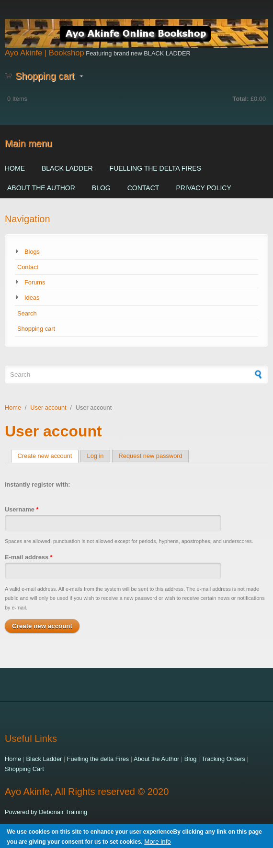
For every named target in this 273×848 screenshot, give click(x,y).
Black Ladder (67, 168)
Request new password (150, 455)
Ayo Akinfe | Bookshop (44, 52)
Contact (143, 188)
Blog (101, 188)
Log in (95, 455)
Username (21, 509)
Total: (241, 98)
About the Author (41, 188)
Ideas (31, 297)
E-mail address (29, 557)
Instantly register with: (37, 484)
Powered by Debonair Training (46, 811)
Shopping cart (36, 328)
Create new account (48, 455)
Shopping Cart (24, 768)
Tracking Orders (223, 758)
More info (157, 844)
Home (15, 168)
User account (48, 407)
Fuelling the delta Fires (155, 168)
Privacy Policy (203, 188)
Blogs (32, 251)
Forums (34, 282)
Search (27, 313)
